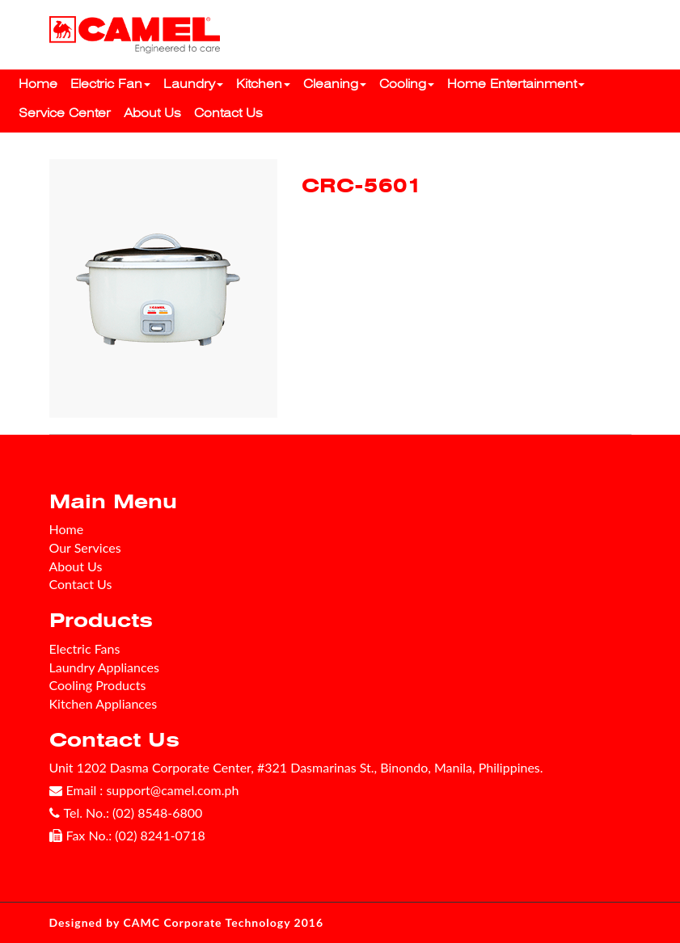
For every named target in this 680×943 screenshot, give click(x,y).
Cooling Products (97, 685)
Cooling (406, 84)
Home (38, 84)
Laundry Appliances (104, 667)
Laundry (193, 84)
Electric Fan (110, 84)
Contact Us (228, 113)
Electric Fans (84, 648)
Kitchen (263, 84)
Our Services (85, 547)
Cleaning (334, 84)
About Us (152, 113)
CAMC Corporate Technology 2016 (224, 922)
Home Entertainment (516, 84)
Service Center (65, 113)
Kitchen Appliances (103, 703)
